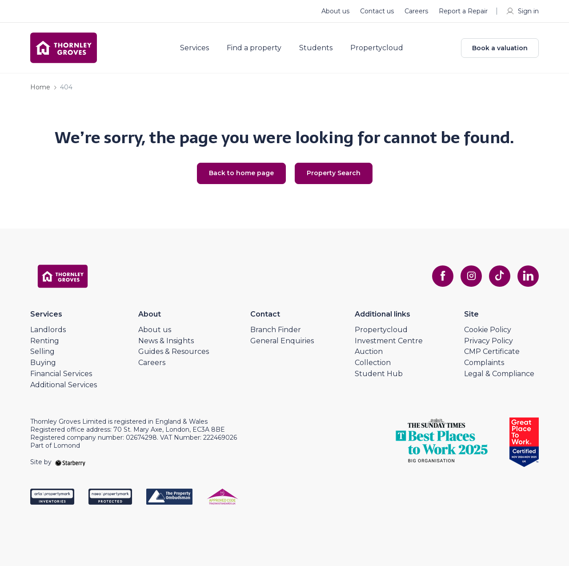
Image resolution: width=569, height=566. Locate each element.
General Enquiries (282, 341)
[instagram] (471, 276)
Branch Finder (275, 329)
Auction (369, 351)
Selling (42, 351)
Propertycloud (376, 48)
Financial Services (61, 373)
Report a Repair (463, 11)
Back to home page (241, 173)
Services (194, 48)
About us (335, 11)
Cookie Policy (487, 329)
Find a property (254, 48)
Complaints (484, 362)
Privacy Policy (488, 341)
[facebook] (442, 276)
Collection (373, 362)
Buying (43, 362)
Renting (44, 341)
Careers (416, 11)
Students (316, 48)
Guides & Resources (173, 351)
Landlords (48, 329)
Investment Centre (389, 341)
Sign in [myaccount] (522, 11)
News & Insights (166, 341)
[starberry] (70, 462)
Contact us (377, 11)
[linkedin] (528, 276)
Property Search (334, 173)
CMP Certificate (492, 351)
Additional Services (63, 385)
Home (40, 87)
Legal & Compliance (499, 373)
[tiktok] (499, 276)
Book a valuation (500, 48)
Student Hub (379, 373)
